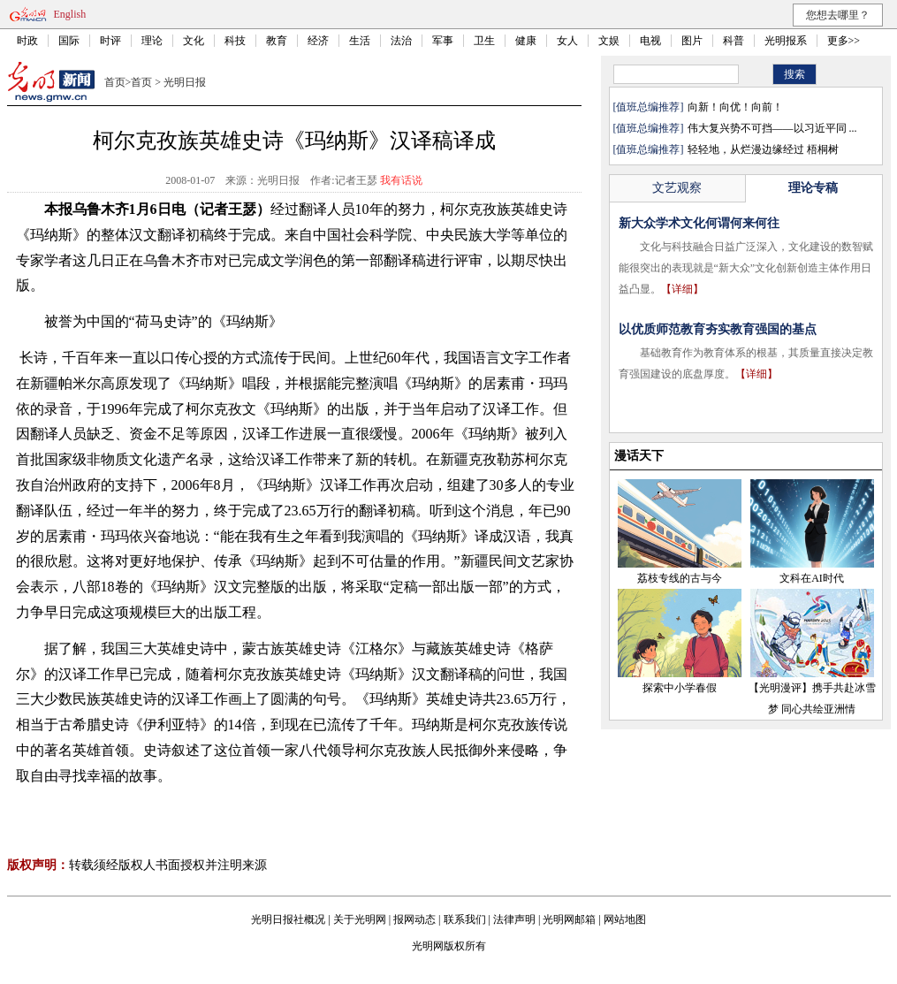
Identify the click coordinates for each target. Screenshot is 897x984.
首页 (114, 82)
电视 (650, 40)
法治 (401, 40)
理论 (152, 40)
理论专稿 (813, 188)
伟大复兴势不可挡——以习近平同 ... (772, 128)
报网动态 (414, 919)
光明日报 (184, 82)
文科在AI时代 (811, 578)
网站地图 (625, 919)
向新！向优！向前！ (735, 107)
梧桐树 (823, 149)
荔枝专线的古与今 (679, 578)
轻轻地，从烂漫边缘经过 (746, 149)
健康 (525, 40)
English (70, 14)
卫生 (484, 40)
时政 (27, 40)
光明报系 (785, 40)
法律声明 (514, 919)
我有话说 (401, 180)
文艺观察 (677, 188)
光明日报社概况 (288, 919)
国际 (69, 40)
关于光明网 (359, 919)
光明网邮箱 (569, 919)
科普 (733, 40)
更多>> (844, 40)
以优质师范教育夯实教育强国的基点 (718, 329)
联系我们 (465, 919)
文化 (193, 40)
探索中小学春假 (679, 688)
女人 (567, 40)
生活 (359, 40)
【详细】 (682, 289)
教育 (276, 40)
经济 (318, 40)
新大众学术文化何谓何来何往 (699, 223)
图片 (692, 40)
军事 (442, 40)
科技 (235, 40)
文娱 (609, 40)
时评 (110, 40)
